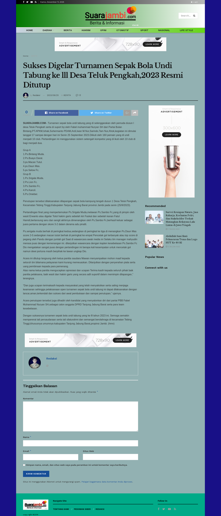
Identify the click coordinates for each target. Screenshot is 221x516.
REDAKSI (100, 509)
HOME (29, 30)
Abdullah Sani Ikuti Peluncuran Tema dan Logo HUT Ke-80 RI (181, 239)
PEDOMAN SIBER (82, 509)
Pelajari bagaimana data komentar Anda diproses (106, 481)
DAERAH (47, 30)
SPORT (144, 30)
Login (194, 2)
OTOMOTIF (122, 30)
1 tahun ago (173, 229)
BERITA (68, 30)
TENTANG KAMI (61, 509)
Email (27, 451)
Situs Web (88, 451)
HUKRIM (86, 30)
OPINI (103, 30)
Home (25, 56)
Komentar (28, 398)
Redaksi (36, 95)
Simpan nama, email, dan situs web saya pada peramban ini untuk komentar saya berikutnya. (77, 465)
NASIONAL (164, 30)
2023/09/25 (53, 95)
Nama (27, 437)
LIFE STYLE (186, 30)
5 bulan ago (173, 247)
